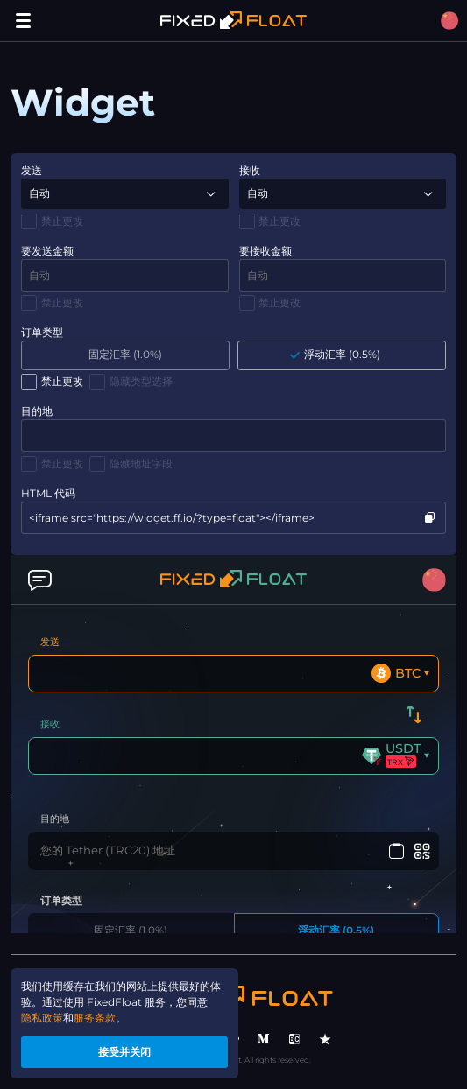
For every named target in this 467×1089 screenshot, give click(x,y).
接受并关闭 (124, 1051)
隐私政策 (42, 1017)
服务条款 (95, 1017)
